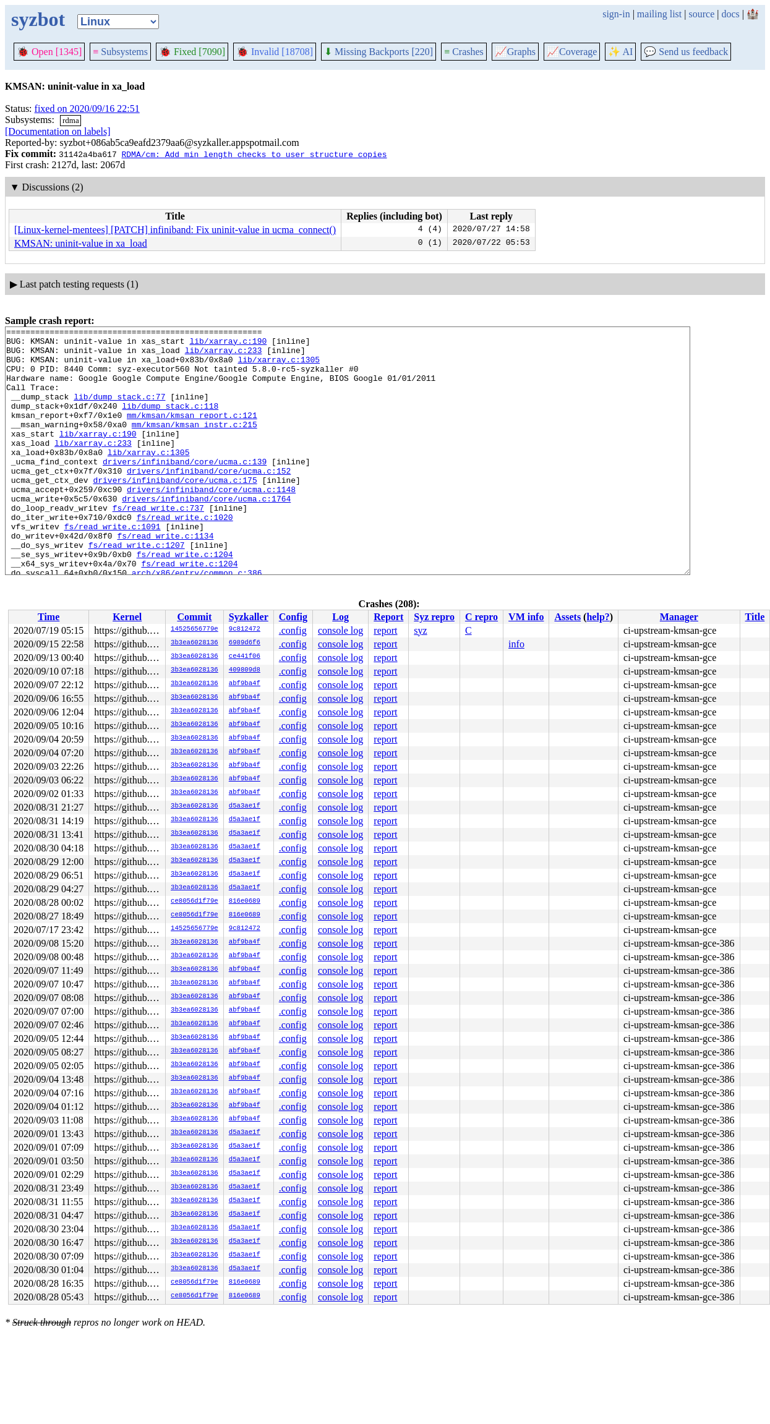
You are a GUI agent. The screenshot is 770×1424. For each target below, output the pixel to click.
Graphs (515, 51)
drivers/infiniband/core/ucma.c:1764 (206, 533)
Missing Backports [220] (378, 51)
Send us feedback (686, 51)
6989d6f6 (244, 643)
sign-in (616, 14)
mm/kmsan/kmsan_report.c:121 (192, 433)
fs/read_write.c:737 (158, 544)
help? (597, 617)
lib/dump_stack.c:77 (119, 411)
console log (340, 630)
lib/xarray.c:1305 (278, 366)
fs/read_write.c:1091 (112, 567)
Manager (679, 617)
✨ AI (620, 51)
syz (420, 630)
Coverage (572, 51)
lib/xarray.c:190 (228, 344)
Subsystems (120, 51)
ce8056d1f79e (194, 901)
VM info (526, 617)
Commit (194, 617)
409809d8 (244, 670)
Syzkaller (248, 617)
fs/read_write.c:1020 (185, 555)
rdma (70, 120)
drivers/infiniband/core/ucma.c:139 (185, 489)
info (516, 644)
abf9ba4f (244, 684)
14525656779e (194, 629)
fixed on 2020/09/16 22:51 (87, 108)
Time (48, 617)
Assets (567, 617)
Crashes (464, 51)
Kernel (127, 617)
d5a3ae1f (244, 806)
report (385, 630)
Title (755, 617)
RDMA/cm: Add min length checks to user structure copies (254, 154)
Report (388, 617)
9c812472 (244, 629)
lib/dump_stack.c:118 (170, 422)
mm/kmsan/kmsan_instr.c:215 (194, 444)
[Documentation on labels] (58, 131)
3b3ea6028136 (194, 643)
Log (340, 617)
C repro (481, 617)
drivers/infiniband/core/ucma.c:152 (209, 500)
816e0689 (244, 901)
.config (293, 630)
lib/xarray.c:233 (223, 355)
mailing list (659, 14)
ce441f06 (244, 656)
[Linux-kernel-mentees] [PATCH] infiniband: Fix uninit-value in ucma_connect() (175, 229)
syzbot (38, 19)
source (702, 14)
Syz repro (434, 617)
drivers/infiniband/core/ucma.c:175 (175, 511)
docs (730, 14)
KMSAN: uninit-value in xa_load (80, 243)
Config (293, 617)
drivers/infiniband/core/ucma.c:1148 (211, 522)
